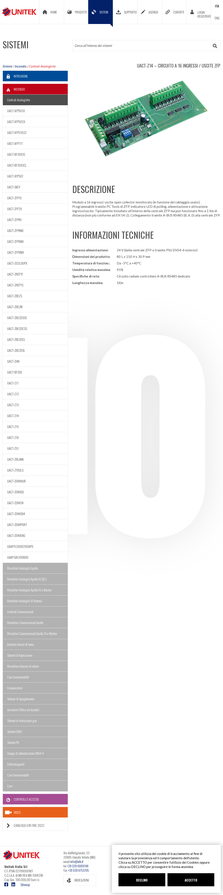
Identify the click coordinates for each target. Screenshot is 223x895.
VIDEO (13, 812)
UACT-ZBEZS (14, 295)
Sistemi (7, 66)
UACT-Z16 (13, 437)
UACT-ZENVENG (16, 535)
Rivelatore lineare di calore (23, 666)
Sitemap (25, 884)
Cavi (9, 785)
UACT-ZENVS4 (15, 502)
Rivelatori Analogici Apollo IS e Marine (29, 589)
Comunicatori (14, 687)
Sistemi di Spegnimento (20, 698)
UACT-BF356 (14, 372)
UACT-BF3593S (16, 154)
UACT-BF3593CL (17, 165)
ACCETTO (191, 880)
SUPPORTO (125, 12)
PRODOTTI (75, 12)
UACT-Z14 (13, 415)
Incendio (21, 66)
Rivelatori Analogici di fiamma (24, 600)
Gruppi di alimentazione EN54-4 (25, 753)
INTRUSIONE (15, 76)
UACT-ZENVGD (15, 491)
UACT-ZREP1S (15, 285)
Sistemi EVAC (14, 731)
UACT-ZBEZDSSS (17, 317)
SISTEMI (100, 15)
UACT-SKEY (13, 186)
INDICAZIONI (76, 880)
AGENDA (148, 12)
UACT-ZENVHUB (16, 481)
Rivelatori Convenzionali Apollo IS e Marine (32, 633)
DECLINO (142, 880)
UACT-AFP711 (15, 143)
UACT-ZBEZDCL (16, 339)
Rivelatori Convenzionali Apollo (25, 622)
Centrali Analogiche (42, 66)
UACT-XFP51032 (17, 132)
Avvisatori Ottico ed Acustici (23, 709)
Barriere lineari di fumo (20, 644)
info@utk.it (76, 861)
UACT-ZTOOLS (15, 470)
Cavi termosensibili (18, 677)
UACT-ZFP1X (14, 197)
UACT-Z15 (13, 426)
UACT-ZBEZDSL (16, 350)
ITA (217, 5)
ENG (217, 17)
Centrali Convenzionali (20, 611)
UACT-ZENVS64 (16, 513)
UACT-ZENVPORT (17, 524)
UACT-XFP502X (16, 121)
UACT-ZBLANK (15, 459)
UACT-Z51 (13, 448)
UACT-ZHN (13, 361)
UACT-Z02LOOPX (17, 263)
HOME (48, 12)
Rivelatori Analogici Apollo (22, 568)
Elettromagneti (15, 764)
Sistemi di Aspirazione (19, 655)
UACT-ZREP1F (15, 274)
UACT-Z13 (13, 404)
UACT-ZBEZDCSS (17, 328)
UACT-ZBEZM (14, 306)
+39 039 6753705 (78, 870)
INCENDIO (14, 89)
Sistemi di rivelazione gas (22, 720)
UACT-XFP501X (16, 110)
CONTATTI (173, 12)
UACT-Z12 (13, 393)
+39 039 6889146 (77, 865)
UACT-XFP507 (15, 176)
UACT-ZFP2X (14, 208)
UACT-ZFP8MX (15, 252)
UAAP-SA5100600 (17, 557)
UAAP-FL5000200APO (20, 546)
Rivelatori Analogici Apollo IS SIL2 (27, 579)
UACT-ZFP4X (14, 219)
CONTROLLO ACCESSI (21, 799)
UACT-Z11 (13, 383)
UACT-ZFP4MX (15, 230)
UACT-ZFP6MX (15, 241)
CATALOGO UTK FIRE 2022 (23, 825)
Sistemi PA (13, 742)
